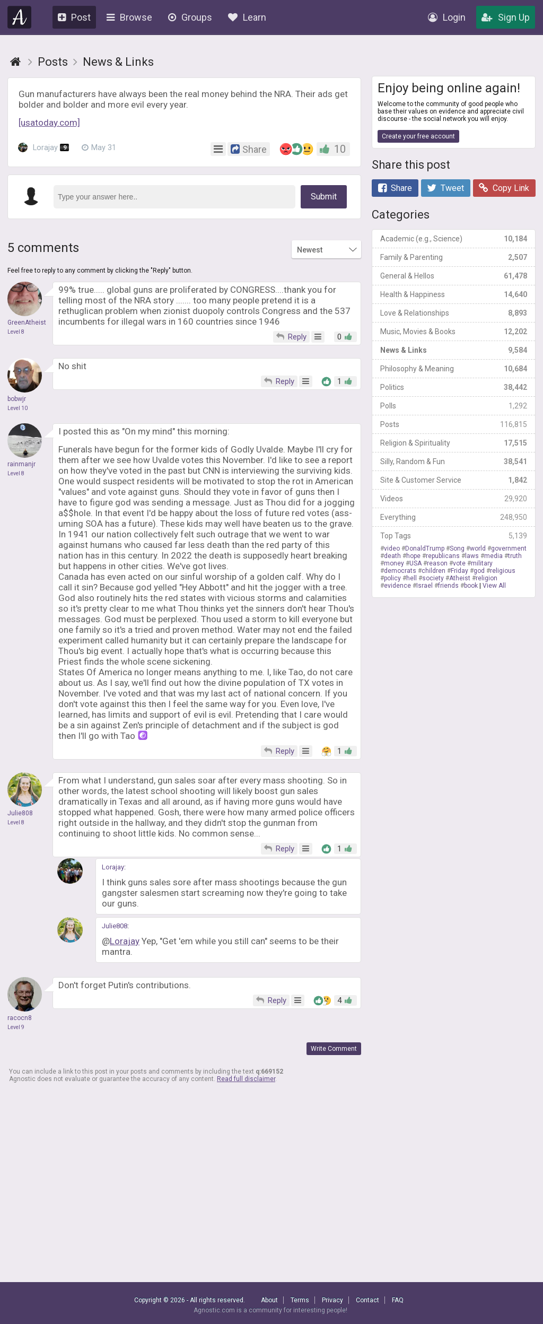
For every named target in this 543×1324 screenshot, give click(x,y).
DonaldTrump (424, 548)
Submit (324, 196)
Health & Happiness (453, 294)
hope (413, 556)
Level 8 (15, 332)
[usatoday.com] (49, 122)
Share (395, 188)
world (478, 548)
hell (411, 578)
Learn (247, 17)
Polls (453, 406)
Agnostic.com (19, 17)
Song (457, 548)
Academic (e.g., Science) (453, 238)
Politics (453, 387)
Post (74, 17)
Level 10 (17, 408)
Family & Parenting (453, 257)
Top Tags (453, 536)
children (433, 570)
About (269, 1300)
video (392, 548)
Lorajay (43, 148)
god (479, 570)
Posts (453, 424)
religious (502, 570)
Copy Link (504, 188)
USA (415, 563)
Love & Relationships (453, 313)
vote (459, 563)
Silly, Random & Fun (453, 461)
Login (447, 17)
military (482, 563)
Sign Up (505, 17)
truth (515, 556)
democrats (400, 570)
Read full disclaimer (246, 1079)
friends (448, 585)
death (392, 556)
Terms (300, 1300)
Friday (459, 570)
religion (486, 578)
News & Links (453, 350)
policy (392, 578)
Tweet (445, 188)
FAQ (398, 1300)
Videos (453, 498)
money (394, 563)
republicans (443, 556)
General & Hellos (453, 276)
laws (472, 556)
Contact (367, 1300)
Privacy (332, 1300)
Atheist (459, 578)
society (433, 578)
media (493, 556)
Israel (424, 585)
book (471, 585)
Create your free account (418, 136)
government (509, 548)
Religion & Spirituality (453, 443)
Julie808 (114, 926)
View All (494, 585)
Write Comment (334, 1048)
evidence (397, 585)
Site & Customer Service (453, 480)
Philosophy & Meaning (453, 368)
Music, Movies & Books (453, 331)
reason (437, 563)
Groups (190, 17)
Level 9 (15, 1027)
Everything (453, 517)
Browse (129, 17)
